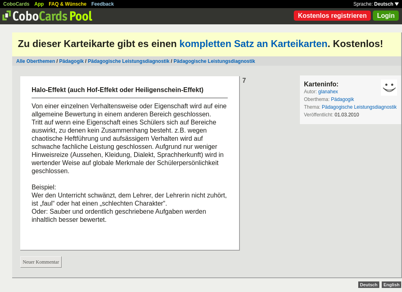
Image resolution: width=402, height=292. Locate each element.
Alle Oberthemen (35, 61)
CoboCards (16, 4)
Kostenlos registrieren (332, 15)
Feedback (103, 4)
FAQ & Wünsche (67, 4)
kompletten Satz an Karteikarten (253, 43)
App (39, 4)
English (391, 284)
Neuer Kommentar (41, 262)
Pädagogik (71, 61)
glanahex (328, 91)
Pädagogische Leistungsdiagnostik (128, 61)
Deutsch (386, 4)
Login (386, 15)
